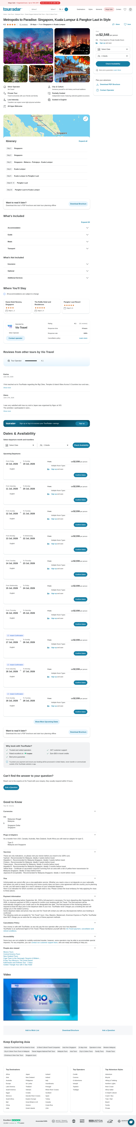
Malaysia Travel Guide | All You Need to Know (19, 1059)
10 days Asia (83, 1059)
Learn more (83, 338)
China (8, 1117)
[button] (67, 481)
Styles (91, 9)
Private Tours (110, 1063)
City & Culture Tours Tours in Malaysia (16, 1063)
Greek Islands (30, 1120)
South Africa (10, 1111)
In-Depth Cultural (111, 1105)
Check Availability (81, 445)
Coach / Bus (109, 1108)
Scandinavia (49, 1095)
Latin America (10, 1098)
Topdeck (75, 1098)
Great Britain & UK (32, 1114)
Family (107, 1117)
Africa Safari (109, 1101)
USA (47, 1120)
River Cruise (109, 1098)
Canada (48, 1114)
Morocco (9, 1108)
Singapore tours (31, 1067)
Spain (47, 1108)
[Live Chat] (131, 1122)
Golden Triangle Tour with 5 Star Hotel (17, 977)
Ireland (47, 1089)
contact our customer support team (44, 954)
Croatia (28, 1105)
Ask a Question (108, 1042)
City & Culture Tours (86, 1063)
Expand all (83, 141)
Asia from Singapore (69, 1059)
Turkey (47, 1111)
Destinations (81, 9)
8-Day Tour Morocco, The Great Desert (18, 972)
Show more (7, 388)
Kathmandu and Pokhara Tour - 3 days (18, 974)
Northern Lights (110, 1095)
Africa (8, 1086)
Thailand (28, 1098)
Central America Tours (11, 966)
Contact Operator (107, 90)
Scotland (48, 1105)
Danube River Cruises (33, 1108)
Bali (7, 1114)
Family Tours (99, 1063)
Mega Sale (109, 9)
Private (107, 1120)
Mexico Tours (8, 964)
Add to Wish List (32, 1042)
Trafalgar (76, 1101)
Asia (7, 1089)
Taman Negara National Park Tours (43, 1063)
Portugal (48, 1098)
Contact (118, 9)
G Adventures (77, 1092)
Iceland (47, 1086)
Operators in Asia (95, 1059)
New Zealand (30, 1089)
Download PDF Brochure (110, 84)
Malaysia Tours (62, 1063)
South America (11, 1101)
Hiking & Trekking (111, 1092)
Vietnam (28, 1101)
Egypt (8, 1105)
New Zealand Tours (10, 968)
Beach (107, 1114)
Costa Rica (49, 1117)
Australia (9, 1092)
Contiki (75, 1086)
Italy (46, 1092)
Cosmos (75, 1089)
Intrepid (75, 1095)
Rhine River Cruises (52, 1101)
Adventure (108, 1086)
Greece (28, 1117)
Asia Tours (73, 1063)
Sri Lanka (29, 1095)
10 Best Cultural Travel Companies (48, 1059)
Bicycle (107, 1089)
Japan (28, 1086)
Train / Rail (108, 1111)
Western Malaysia (109, 1059)
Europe (8, 1095)
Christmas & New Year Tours (13, 1067)
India (7, 1120)
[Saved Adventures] (125, 9)
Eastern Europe (31, 1111)
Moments (99, 9)
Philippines (29, 1092)
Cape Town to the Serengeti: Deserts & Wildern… (22, 970)
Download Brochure (70, 1042)
